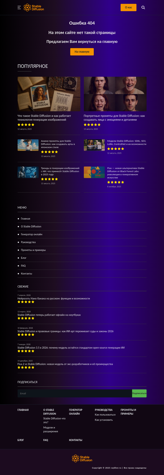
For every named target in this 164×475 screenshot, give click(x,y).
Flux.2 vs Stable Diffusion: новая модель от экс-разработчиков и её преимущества (65, 364)
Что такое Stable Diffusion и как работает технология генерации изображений (44, 118)
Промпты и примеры (33, 250)
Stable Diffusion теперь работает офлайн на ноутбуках (49, 314)
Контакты (26, 273)
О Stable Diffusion (31, 226)
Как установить (104, 419)
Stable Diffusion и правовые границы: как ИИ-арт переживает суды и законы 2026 (66, 331)
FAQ (23, 265)
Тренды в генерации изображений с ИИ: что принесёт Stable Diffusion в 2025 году (60, 171)
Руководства (28, 242)
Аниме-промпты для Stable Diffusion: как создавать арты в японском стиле (58, 144)
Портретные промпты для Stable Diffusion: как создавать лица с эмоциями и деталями (114, 118)
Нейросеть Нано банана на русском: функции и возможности (54, 298)
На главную (82, 52)
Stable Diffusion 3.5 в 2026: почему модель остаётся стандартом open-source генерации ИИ (71, 347)
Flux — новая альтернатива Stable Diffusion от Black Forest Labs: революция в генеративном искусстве (125, 173)
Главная (25, 218)
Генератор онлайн (31, 234)
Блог (23, 257)
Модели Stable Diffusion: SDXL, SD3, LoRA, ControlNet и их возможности (126, 142)
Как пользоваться (105, 414)
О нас (128, 7)
